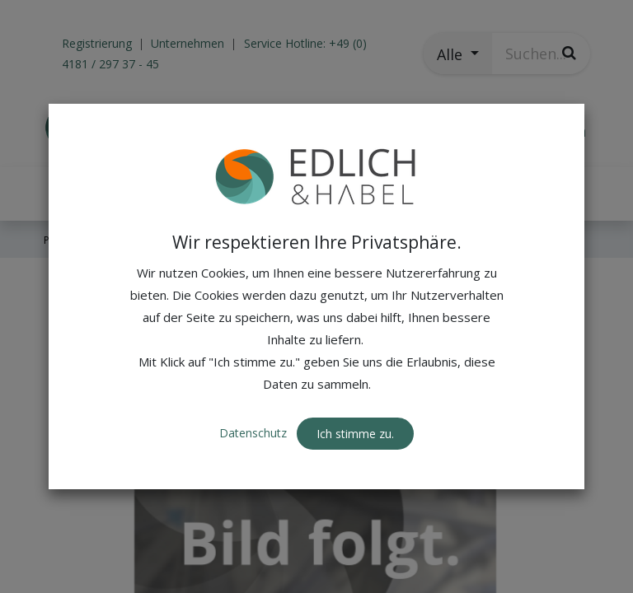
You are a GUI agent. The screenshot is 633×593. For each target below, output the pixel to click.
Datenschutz (254, 433)
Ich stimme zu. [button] (355, 433)
